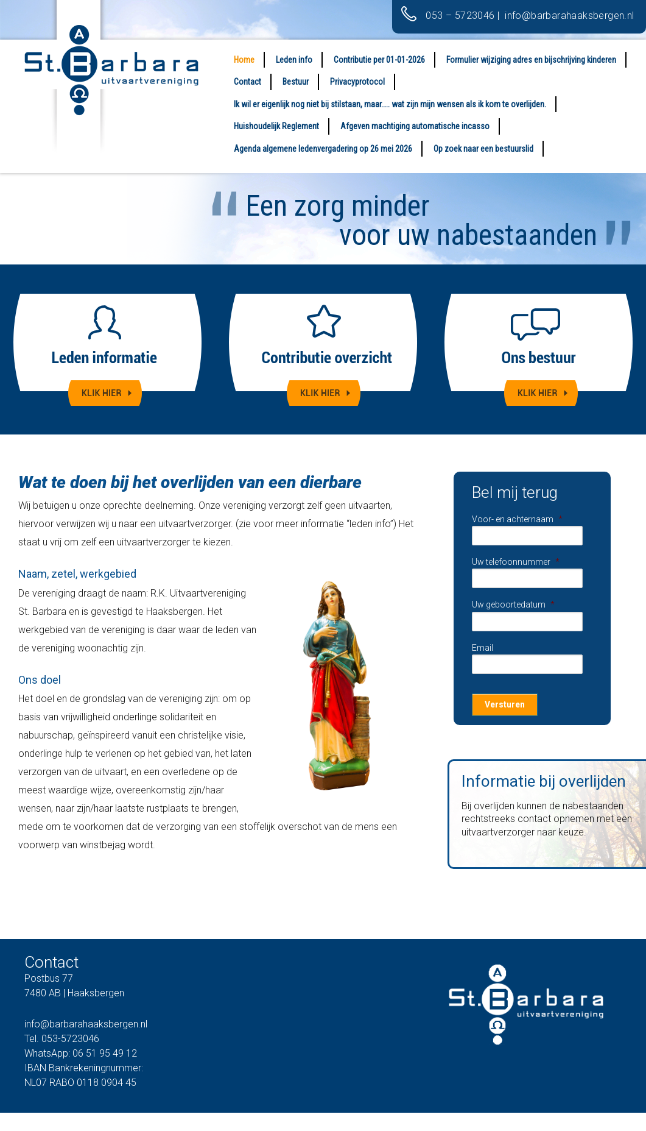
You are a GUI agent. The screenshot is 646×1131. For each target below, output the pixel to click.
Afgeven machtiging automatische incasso (415, 126)
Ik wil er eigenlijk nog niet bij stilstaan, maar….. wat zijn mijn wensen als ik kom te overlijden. (390, 104)
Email (482, 648)
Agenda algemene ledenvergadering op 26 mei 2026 (323, 149)
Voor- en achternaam (517, 519)
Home (244, 60)
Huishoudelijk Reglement (276, 126)
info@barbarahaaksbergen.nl (571, 15)
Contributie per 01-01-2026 (379, 60)
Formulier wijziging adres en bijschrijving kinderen (531, 60)
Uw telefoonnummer (516, 562)
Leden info (294, 60)
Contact (247, 82)
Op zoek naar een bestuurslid (483, 149)
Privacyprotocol (357, 82)
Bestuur (296, 82)
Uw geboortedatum (513, 604)
